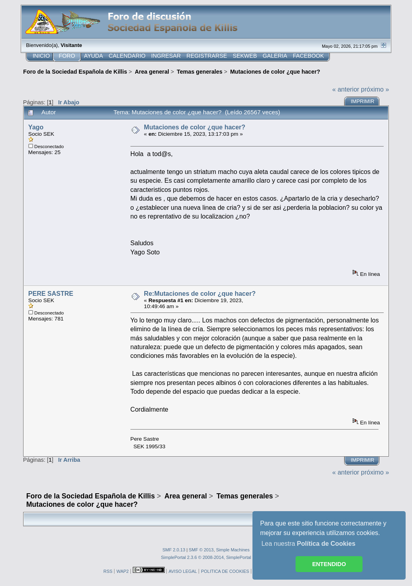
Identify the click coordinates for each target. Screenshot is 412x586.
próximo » (375, 89)
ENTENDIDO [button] (329, 564)
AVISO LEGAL (183, 571)
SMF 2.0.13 (173, 549)
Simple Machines (233, 549)
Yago (35, 127)
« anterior (345, 89)
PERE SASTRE (50, 293)
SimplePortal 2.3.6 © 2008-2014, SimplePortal (206, 557)
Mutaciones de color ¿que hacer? (194, 127)
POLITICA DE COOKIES (225, 571)
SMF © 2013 (201, 549)
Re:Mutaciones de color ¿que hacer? (200, 293)
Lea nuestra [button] (308, 543)
